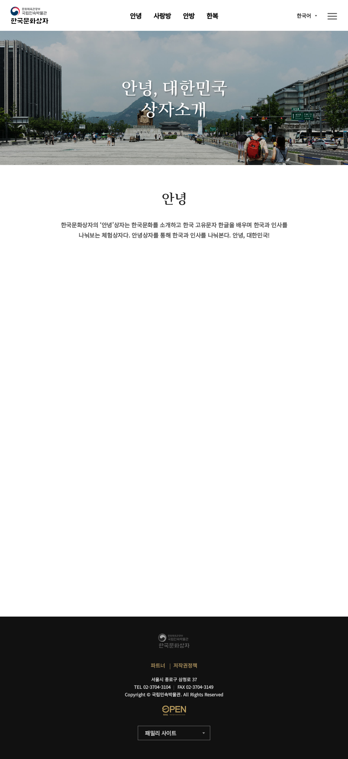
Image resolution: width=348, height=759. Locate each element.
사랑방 (162, 15)
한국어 (304, 15)
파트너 (158, 665)
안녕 (136, 15)
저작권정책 (185, 665)
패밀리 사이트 (160, 733)
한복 (212, 15)
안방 (189, 15)
